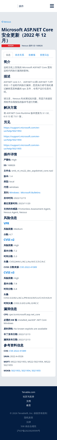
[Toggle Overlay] (52, 6)
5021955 (36, 370)
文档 (28, 400)
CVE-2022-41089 (28, 267)
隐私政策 (28, 417)
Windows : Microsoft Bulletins (24, 192)
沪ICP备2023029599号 (28, 430)
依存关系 (19, 54)
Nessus (6, 21)
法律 (28, 421)
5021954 (25, 370)
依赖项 (32, 54)
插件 (21, 6)
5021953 (15, 370)
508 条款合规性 (28, 426)
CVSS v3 (9, 272)
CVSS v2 (9, 239)
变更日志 (44, 54)
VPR (6, 223)
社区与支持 (28, 396)
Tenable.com (28, 392)
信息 (8, 54)
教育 (28, 405)
